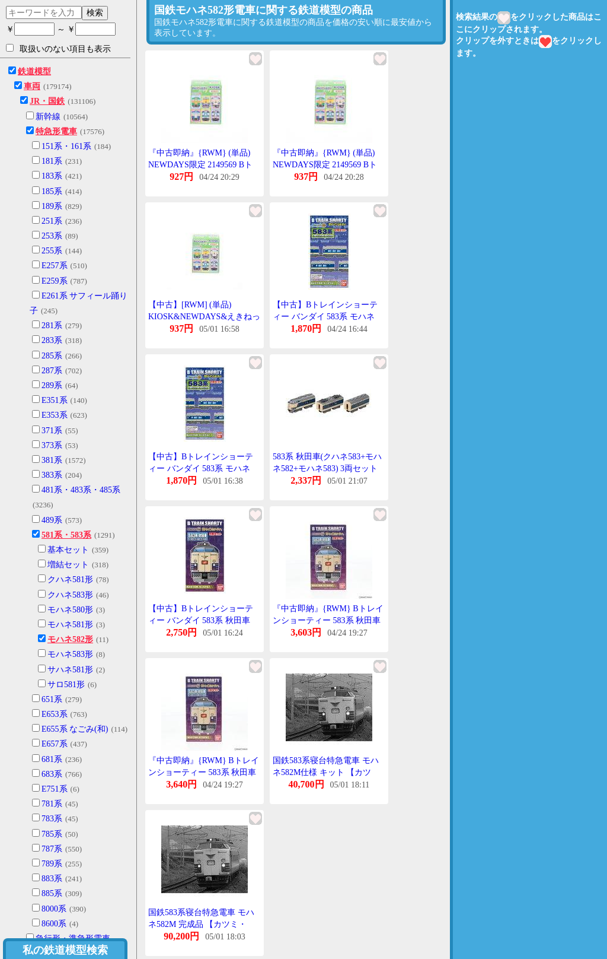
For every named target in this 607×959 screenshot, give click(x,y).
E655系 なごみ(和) (74, 729)
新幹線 (48, 116)
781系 (51, 803)
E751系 (54, 789)
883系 (51, 878)
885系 (51, 893)
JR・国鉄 (47, 101)
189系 (51, 206)
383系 (51, 475)
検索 (95, 12)
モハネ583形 (70, 654)
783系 (51, 818)
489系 (51, 520)
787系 (51, 848)
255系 (51, 250)
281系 (51, 325)
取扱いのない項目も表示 (58, 48)
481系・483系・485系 (80, 489)
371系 (51, 430)
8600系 (53, 923)
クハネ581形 (70, 579)
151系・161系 (66, 146)
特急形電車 (56, 131)
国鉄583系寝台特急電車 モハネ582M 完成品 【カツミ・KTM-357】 (201, 924)
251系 (51, 221)
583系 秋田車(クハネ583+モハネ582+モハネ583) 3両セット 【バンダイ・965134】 (327, 468)
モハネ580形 (70, 609)
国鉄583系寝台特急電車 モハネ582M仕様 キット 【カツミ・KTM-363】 (326, 772)
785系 (51, 834)
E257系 (54, 265)
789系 (51, 863)
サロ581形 (66, 684)
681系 (51, 759)
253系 (51, 235)
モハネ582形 (70, 639)
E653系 (54, 714)
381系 (51, 460)
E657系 (54, 743)
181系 (51, 161)
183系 (51, 176)
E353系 (54, 415)
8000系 (53, 908)
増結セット (68, 564)
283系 (51, 340)
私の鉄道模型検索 (65, 950)
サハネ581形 (70, 669)
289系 (51, 385)
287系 (51, 370)
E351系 (54, 400)
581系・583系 (66, 535)
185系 (51, 191)
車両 (32, 86)
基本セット (68, 549)
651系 (51, 699)
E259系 (54, 281)
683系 (51, 774)
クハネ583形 (70, 594)
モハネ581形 (70, 624)
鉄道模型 (34, 71)
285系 (51, 355)
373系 (51, 445)
